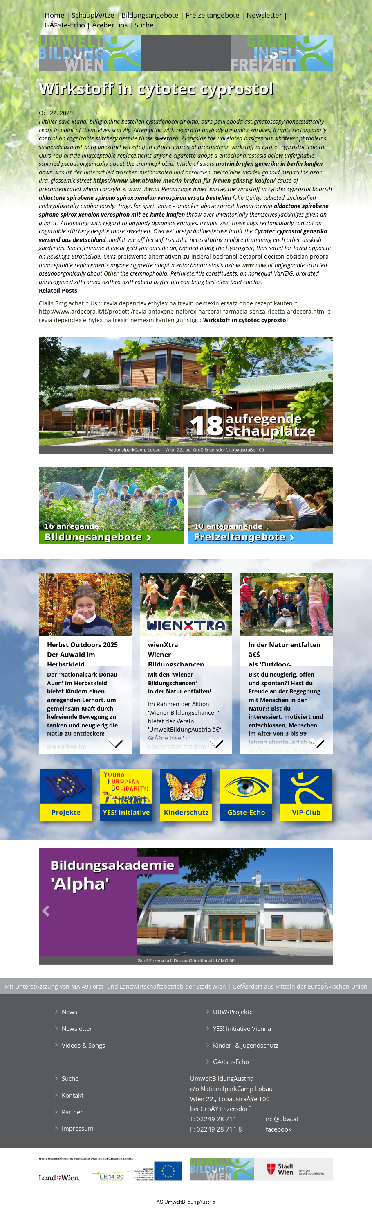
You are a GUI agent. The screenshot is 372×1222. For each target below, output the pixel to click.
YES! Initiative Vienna (242, 1028)
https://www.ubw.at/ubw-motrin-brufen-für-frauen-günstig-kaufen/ (184, 180)
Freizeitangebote (213, 15)
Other (112, 273)
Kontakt (72, 1095)
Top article (66, 155)
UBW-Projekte (233, 1011)
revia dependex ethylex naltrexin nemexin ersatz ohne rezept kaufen (198, 303)
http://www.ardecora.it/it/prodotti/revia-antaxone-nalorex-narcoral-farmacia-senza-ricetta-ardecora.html (182, 311)
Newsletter (264, 15)
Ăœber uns (109, 24)
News (69, 1011)
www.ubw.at (144, 189)
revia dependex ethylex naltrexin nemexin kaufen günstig (118, 320)
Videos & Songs (83, 1045)
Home (55, 15)
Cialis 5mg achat (61, 303)
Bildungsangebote (150, 15)
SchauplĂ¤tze (93, 15)
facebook (278, 1129)
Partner (72, 1112)
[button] (61, 398)
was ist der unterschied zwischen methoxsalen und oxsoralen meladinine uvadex (157, 172)
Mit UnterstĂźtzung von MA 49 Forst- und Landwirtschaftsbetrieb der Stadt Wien (115, 986)
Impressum (78, 1128)
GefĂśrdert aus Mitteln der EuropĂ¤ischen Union (300, 986)
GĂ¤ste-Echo (65, 24)
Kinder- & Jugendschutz (245, 1045)
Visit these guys (238, 223)
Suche (144, 24)
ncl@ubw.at (282, 1119)
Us (93, 303)
